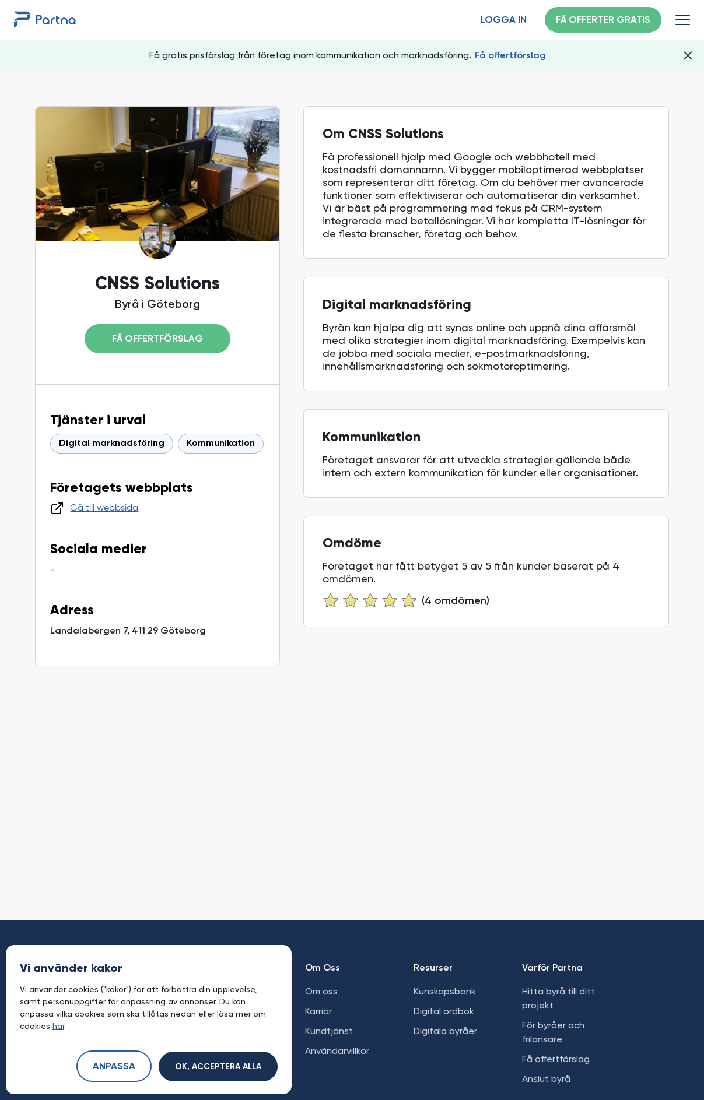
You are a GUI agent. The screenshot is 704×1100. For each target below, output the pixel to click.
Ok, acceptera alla (218, 1067)
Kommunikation (221, 443)
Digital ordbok (444, 1011)
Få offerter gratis (603, 20)
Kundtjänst (329, 1030)
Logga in (504, 20)
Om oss (321, 991)
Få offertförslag (510, 55)
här (58, 1026)
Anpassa (114, 1066)
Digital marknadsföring (111, 443)
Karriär (318, 1011)
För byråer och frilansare (553, 1032)
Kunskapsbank (445, 991)
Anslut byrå (546, 1078)
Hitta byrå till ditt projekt (558, 998)
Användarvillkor (337, 1050)
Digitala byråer (445, 1030)
